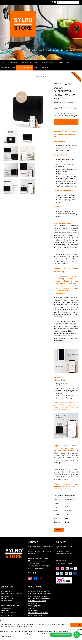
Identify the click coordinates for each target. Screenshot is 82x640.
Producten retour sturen (64, 554)
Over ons (31, 618)
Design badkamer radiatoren (38, 596)
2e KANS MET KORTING (24, 68)
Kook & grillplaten (34, 606)
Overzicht (59, 530)
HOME (4, 63)
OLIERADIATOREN (14, 63)
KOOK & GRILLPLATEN (9, 68)
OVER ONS (37, 68)
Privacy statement (62, 549)
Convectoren (32, 603)
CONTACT (45, 68)
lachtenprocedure (63, 551)
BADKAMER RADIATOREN (31, 63)
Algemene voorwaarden (64, 546)
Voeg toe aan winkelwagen (66, 122)
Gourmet (31, 608)
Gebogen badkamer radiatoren (39, 598)
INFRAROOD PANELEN (50, 63)
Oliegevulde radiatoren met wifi (39, 591)
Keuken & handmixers (35, 615)
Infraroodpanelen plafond (37, 601)
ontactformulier (43, 549)
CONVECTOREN (65, 63)
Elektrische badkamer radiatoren (39, 594)
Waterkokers (32, 610)
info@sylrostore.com (40, 558)
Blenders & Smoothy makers (38, 613)
